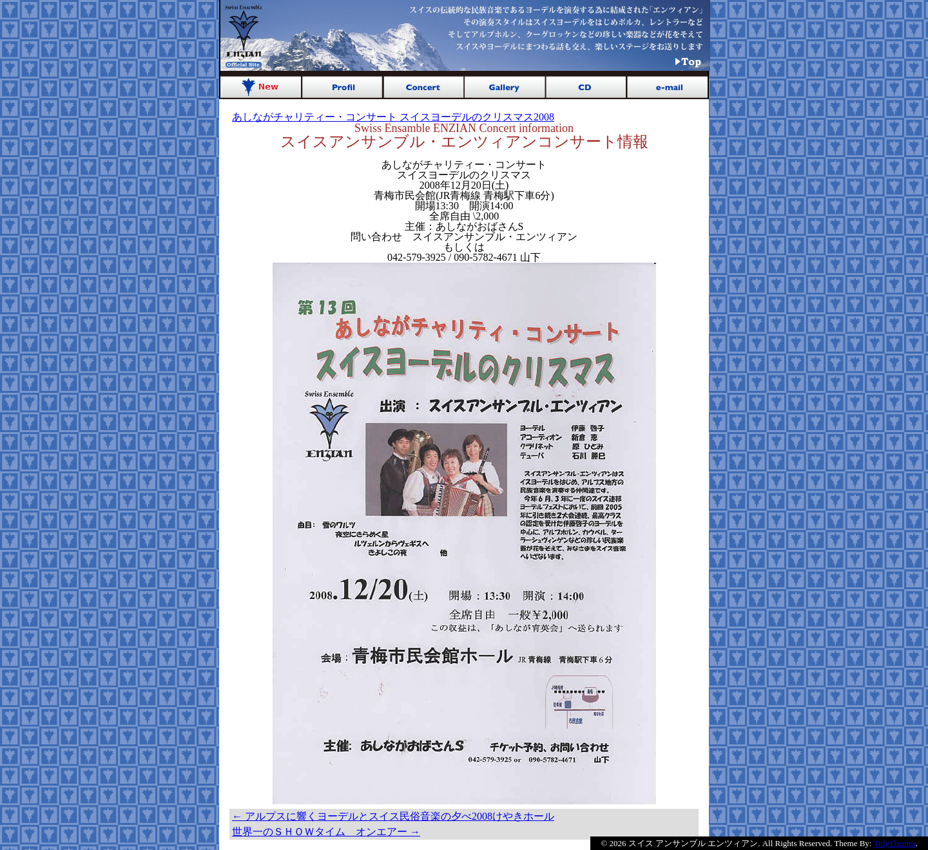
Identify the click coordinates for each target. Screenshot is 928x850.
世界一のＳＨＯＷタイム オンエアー (326, 831)
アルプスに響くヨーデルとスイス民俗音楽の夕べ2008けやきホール (393, 816)
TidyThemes (895, 843)
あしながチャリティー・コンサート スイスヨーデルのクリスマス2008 (393, 116)
